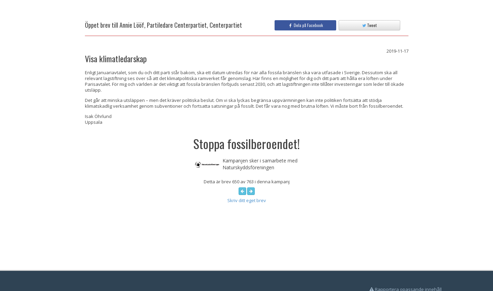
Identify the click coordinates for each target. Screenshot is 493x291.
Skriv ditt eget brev (246, 200)
